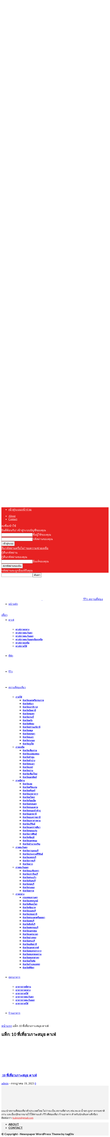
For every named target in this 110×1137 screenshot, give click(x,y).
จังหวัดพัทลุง (28, 723)
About (12, 516)
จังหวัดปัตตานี (29, 710)
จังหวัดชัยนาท (29, 907)
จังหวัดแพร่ (28, 767)
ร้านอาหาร (14, 1012)
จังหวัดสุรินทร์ (29, 790)
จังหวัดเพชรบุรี (29, 857)
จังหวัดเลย (27, 784)
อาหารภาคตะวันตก (25, 996)
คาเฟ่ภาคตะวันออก (24, 636)
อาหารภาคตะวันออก (25, 1000)
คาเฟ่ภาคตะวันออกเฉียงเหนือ (29, 639)
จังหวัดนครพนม (30, 840)
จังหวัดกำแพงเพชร (31, 964)
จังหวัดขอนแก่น (30, 830)
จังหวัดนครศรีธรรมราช (33, 700)
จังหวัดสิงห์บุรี (29, 924)
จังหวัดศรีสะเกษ (30, 787)
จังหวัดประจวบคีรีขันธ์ (33, 854)
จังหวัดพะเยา (29, 763)
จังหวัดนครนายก (30, 934)
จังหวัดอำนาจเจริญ (31, 844)
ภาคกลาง (20, 894)
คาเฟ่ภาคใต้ (21, 646)
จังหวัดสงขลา (29, 733)
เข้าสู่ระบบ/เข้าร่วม (20, 509)
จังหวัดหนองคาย (30, 807)
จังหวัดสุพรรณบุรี (30, 927)
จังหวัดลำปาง (29, 760)
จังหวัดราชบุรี (29, 860)
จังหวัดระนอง (29, 740)
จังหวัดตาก (28, 864)
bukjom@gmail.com (23, 1117)
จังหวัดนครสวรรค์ (31, 947)
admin (4, 1083)
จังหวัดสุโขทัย (29, 961)
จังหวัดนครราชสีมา (31, 827)
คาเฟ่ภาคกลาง (22, 629)
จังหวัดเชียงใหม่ (30, 773)
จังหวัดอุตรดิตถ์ (30, 777)
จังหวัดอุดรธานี (30, 814)
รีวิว (10, 671)
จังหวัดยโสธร (29, 797)
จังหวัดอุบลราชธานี (31, 817)
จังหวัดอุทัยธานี (30, 944)
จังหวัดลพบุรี (28, 920)
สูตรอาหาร (14, 977)
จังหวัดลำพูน (28, 757)
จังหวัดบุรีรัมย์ (29, 824)
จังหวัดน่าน (28, 770)
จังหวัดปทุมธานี (30, 914)
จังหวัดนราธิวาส (30, 707)
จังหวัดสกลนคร (30, 804)
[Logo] (21, 599)
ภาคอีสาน (20, 780)
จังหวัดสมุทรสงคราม (32, 954)
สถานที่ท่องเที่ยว (17, 687)
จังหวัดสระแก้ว (29, 877)
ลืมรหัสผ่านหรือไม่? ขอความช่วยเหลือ (24, 548)
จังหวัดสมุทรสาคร (31, 957)
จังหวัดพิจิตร (28, 967)
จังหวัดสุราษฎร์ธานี (31, 727)
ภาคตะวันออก (22, 867)
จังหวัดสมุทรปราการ (32, 951)
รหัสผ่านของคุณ (43, 539)
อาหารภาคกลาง (23, 990)
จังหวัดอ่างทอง (29, 937)
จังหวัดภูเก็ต (28, 743)
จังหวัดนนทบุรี (29, 910)
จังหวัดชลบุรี (28, 884)
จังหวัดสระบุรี (29, 941)
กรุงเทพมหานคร (30, 897)
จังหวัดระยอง (29, 887)
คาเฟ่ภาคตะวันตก (24, 632)
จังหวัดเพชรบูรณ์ (30, 900)
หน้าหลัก (13, 603)
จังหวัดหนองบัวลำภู (32, 810)
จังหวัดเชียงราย (30, 750)
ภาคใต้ (19, 697)
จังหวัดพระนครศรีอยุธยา (34, 917)
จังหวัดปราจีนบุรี (30, 874)
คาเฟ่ (11, 619)
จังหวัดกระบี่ (28, 717)
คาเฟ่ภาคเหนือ (22, 642)
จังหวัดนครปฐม (30, 931)
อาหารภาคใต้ (22, 993)
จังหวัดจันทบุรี (29, 880)
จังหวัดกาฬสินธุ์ (30, 834)
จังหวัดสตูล (28, 730)
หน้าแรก (6, 1025)
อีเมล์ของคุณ (41, 561)
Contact (12, 519)
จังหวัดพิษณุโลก (30, 904)
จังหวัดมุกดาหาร (30, 794)
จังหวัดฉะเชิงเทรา (31, 870)
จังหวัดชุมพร (28, 713)
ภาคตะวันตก (21, 847)
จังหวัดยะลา (28, 737)
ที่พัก (10, 655)
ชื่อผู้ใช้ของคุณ (42, 534)
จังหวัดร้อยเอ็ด (29, 800)
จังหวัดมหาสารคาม (32, 820)
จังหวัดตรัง (27, 720)
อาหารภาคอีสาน (23, 986)
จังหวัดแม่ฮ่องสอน (31, 753)
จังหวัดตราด (28, 890)
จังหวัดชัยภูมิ (28, 837)
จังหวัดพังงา (28, 703)
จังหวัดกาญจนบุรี (30, 850)
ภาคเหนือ (20, 747)
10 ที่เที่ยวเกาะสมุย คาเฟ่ (19, 1075)
